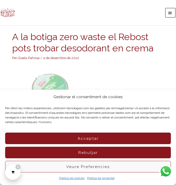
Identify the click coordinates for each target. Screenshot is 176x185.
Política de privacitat (101, 178)
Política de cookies (72, 178)
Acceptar (88, 138)
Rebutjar (88, 152)
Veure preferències (88, 166)
